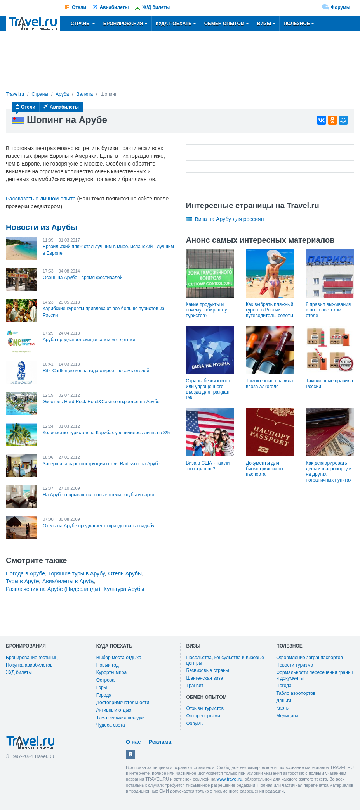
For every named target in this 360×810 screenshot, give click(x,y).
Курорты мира (111, 672)
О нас (133, 742)
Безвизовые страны (207, 670)
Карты (282, 708)
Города (103, 695)
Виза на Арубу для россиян (229, 219)
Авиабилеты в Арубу (68, 581)
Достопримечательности (122, 702)
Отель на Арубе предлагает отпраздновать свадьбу (98, 525)
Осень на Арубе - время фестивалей (82, 277)
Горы (101, 687)
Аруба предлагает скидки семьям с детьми (89, 339)
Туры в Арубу (22, 581)
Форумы (340, 7)
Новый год (107, 665)
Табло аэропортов (295, 693)
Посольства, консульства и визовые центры (225, 660)
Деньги (283, 700)
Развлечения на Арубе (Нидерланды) (53, 589)
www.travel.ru (229, 779)
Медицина (287, 715)
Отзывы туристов (205, 708)
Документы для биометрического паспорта (264, 468)
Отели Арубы (125, 573)
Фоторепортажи (203, 715)
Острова (105, 680)
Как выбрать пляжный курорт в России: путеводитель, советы (269, 310)
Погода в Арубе (25, 573)
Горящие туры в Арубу (77, 573)
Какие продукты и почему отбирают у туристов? (206, 310)
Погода (284, 685)
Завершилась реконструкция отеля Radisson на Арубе (101, 463)
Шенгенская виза (204, 678)
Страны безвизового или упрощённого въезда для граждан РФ (208, 389)
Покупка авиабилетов (29, 665)
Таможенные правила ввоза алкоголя (269, 383)
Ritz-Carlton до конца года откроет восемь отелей (96, 370)
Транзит (194, 685)
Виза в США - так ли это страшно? (208, 465)
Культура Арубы (124, 589)
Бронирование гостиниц (31, 657)
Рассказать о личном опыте (41, 198)
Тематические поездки (120, 717)
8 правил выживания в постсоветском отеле (328, 310)
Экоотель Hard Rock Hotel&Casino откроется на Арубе (101, 401)
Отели (79, 7)
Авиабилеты (114, 7)
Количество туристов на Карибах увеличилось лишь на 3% (106, 432)
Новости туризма (294, 665)
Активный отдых (113, 710)
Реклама (160, 742)
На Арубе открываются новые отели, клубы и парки (98, 494)
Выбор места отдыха (118, 657)
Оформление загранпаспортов (309, 657)
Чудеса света (110, 725)
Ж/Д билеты (156, 7)
